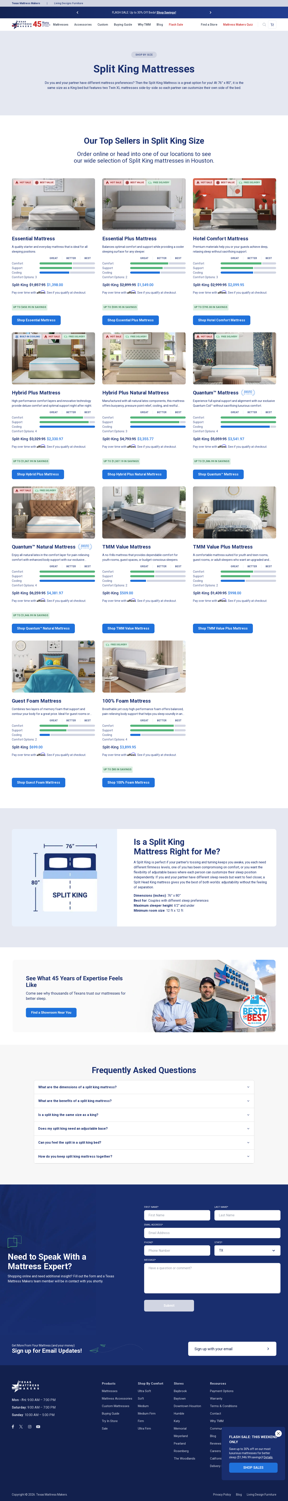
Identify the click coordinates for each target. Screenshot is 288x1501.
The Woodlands (184, 1458)
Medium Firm (147, 1413)
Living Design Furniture (261, 1494)
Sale (105, 1428)
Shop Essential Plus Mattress (131, 320)
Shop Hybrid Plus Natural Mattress (135, 474)
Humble (179, 1413)
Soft (141, 1398)
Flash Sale (176, 24)
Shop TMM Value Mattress (128, 628)
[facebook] (13, 1427)
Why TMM (144, 24)
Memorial (180, 1428)
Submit (169, 1306)
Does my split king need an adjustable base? (144, 1129)
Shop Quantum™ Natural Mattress (43, 628)
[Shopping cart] (272, 24)
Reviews (215, 1443)
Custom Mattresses (115, 1406)
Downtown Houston (187, 1406)
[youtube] (38, 1426)
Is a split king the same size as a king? (144, 1115)
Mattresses (60, 24)
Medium (143, 1406)
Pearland (180, 1443)
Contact (215, 1413)
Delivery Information (223, 1466)
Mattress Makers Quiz (238, 24)
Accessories (83, 24)
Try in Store (110, 1421)
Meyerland (181, 1436)
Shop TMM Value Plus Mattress (223, 628)
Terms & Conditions (223, 1406)
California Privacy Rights (226, 1458)
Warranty (216, 1398)
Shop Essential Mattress (36, 320)
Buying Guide (123, 24)
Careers (215, 1451)
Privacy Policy (222, 1494)
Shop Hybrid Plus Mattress (38, 474)
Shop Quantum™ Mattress (218, 474)
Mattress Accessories (117, 1398)
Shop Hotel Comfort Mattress (221, 320)
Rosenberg (181, 1451)
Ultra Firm (144, 1428)
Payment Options (222, 1391)
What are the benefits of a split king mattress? (144, 1101)
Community (218, 1428)
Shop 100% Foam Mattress (129, 782)
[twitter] (21, 1426)
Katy (177, 1421)
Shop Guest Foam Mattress (38, 782)
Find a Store (209, 24)
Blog (160, 24)
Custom (103, 24)
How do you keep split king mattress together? (144, 1156)
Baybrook (180, 1391)
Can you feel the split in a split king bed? (144, 1142)
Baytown (180, 1398)
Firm (141, 1421)
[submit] (268, 1349)
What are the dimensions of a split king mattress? (144, 1087)
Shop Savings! (166, 12)
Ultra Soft (144, 1391)
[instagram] (29, 1427)
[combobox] (219, 1250)
